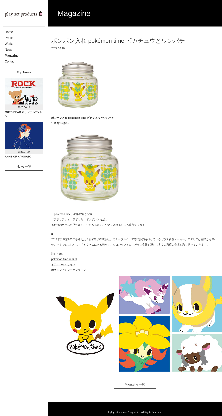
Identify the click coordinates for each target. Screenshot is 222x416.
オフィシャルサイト (63, 264)
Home (9, 32)
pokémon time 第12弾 (64, 259)
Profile (9, 37)
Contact (10, 61)
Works (9, 43)
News (8, 49)
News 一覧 (24, 166)
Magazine (12, 55)
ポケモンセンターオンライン (68, 269)
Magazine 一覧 (135, 384)
